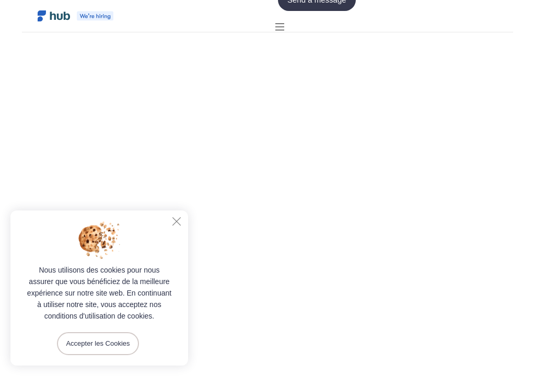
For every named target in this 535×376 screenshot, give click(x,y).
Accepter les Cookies (98, 343)
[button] (283, 27)
